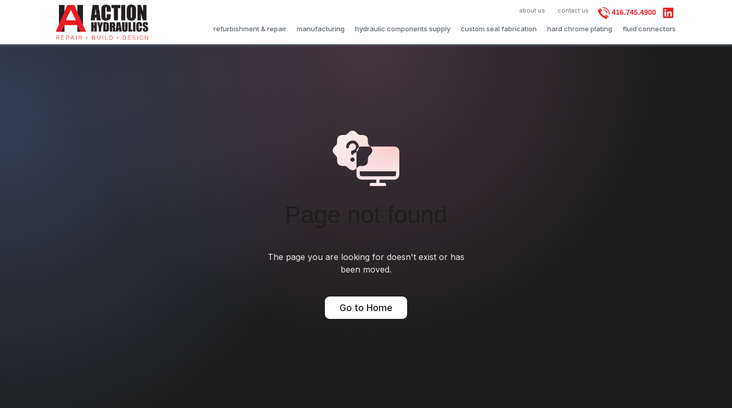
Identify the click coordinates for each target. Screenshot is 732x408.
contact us (573, 10)
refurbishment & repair (249, 28)
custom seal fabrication (499, 28)
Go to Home (366, 307)
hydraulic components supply (402, 28)
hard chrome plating (579, 28)
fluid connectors (649, 28)
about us (532, 10)
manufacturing (321, 28)
